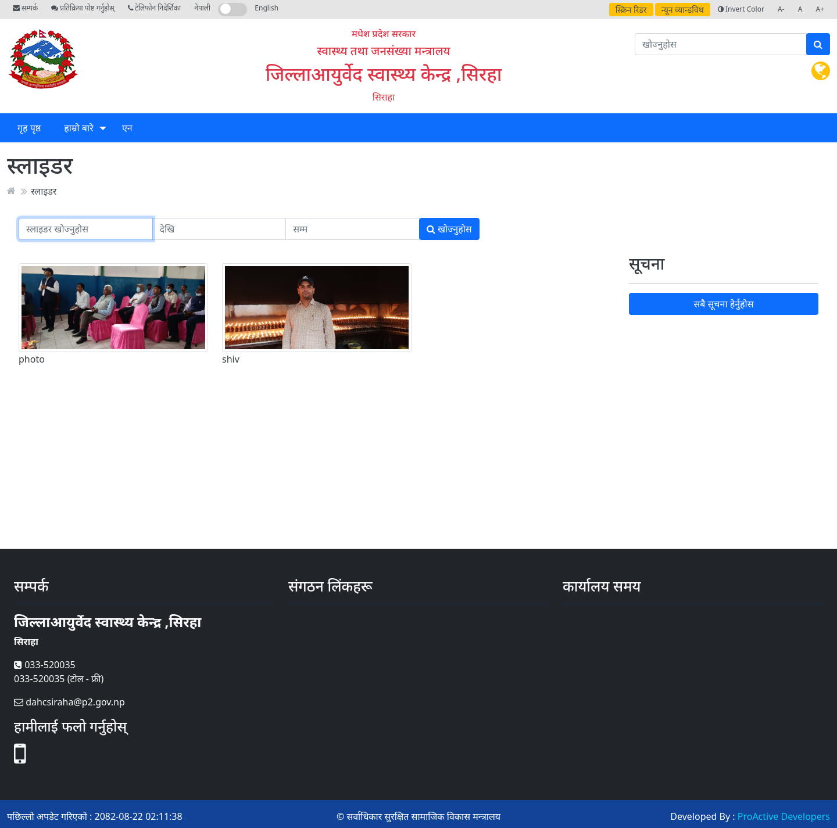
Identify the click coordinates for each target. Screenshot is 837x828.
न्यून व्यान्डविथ (682, 9)
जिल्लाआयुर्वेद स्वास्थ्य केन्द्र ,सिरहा (384, 73)
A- (781, 9)
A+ (819, 9)
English (266, 8)
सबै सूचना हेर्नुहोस (723, 303)
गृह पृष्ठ (29, 127)
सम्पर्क (25, 8)
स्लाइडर (43, 190)
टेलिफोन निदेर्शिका (154, 8)
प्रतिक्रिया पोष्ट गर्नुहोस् (82, 8)
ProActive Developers (784, 816)
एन (127, 127)
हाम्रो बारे (78, 127)
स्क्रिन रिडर (631, 9)
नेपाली (202, 8)
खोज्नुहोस (449, 229)
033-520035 (45, 664)
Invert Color (741, 9)
